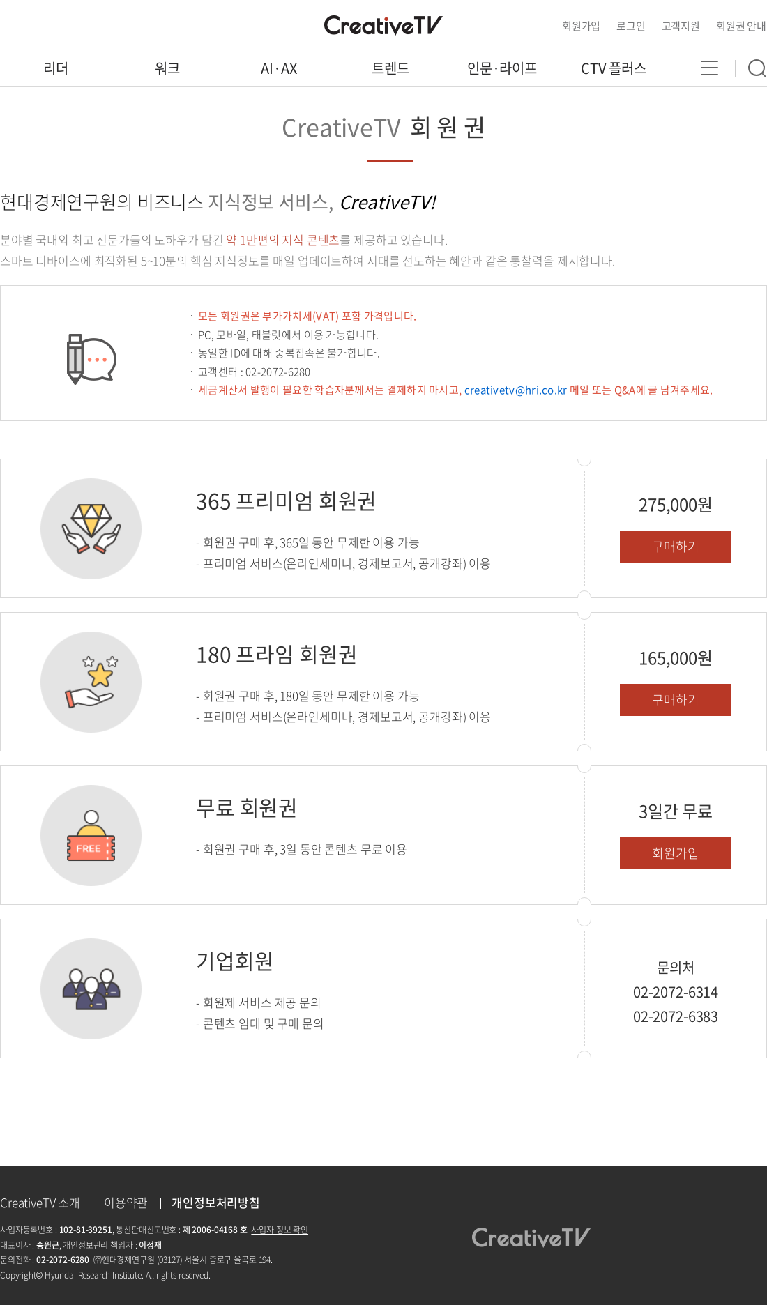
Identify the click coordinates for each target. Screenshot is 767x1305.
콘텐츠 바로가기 (35, 0)
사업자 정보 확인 (279, 1229)
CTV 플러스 (613, 68)
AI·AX (278, 68)
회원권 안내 (741, 25)
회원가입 (581, 25)
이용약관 (126, 1202)
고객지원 (681, 25)
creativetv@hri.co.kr (516, 389)
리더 (55, 68)
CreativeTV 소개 (40, 1202)
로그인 (631, 25)
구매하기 (675, 546)
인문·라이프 (502, 68)
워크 (167, 68)
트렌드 (390, 68)
